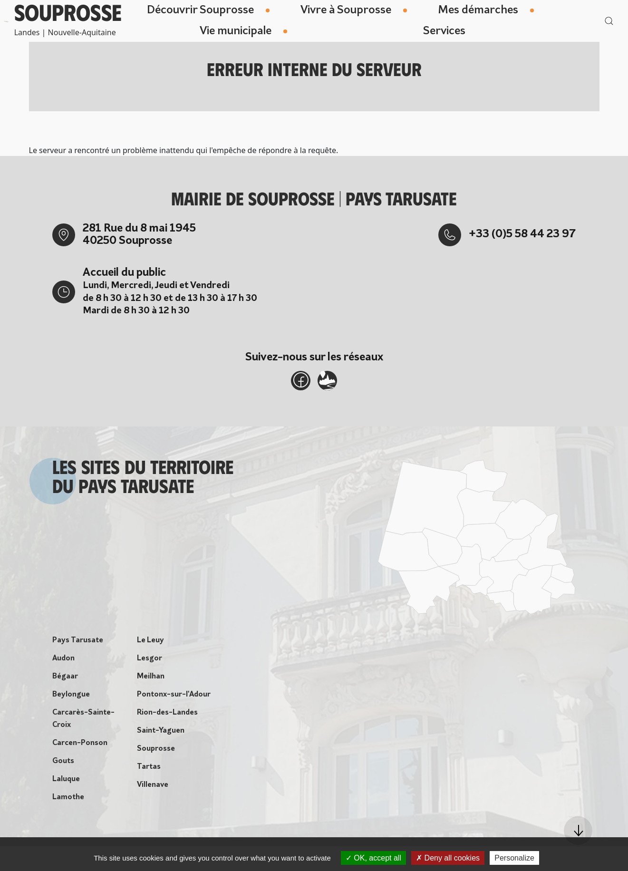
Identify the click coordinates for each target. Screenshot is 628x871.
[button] (578, 830)
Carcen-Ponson (79, 746)
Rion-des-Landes (167, 716)
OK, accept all (373, 858)
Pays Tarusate (77, 644)
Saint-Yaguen (160, 734)
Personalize (514, 858)
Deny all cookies (448, 858)
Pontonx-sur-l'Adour (174, 698)
